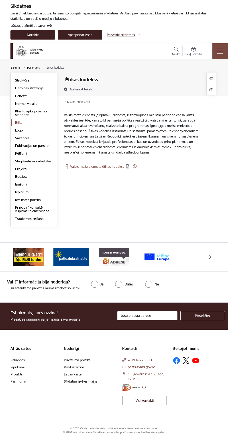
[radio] (97, 284)
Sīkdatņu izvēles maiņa (81, 381)
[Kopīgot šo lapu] (211, 89)
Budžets (21, 176)
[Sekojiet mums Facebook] (176, 360)
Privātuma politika (77, 360)
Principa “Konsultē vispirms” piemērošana (32, 209)
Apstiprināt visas (80, 35)
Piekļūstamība (74, 367)
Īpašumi (21, 184)
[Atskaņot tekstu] (81, 89)
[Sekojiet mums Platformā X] (186, 360)
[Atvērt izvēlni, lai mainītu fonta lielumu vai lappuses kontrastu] (193, 51)
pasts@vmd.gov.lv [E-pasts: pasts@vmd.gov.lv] (141, 367)
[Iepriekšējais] (17, 257)
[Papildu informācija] (134, 166)
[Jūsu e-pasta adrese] (147, 315)
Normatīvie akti (26, 104)
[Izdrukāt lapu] (211, 78)
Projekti (20, 169)
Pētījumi (21, 153)
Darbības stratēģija (29, 88)
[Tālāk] (210, 257)
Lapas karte (72, 374)
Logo (19, 130)
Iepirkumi (22, 192)
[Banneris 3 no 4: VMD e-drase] (114, 257)
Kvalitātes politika (28, 200)
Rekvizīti (21, 96)
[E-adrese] (131, 387)
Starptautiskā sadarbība (33, 161)
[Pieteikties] (202, 315)
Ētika (18, 122)
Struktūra (22, 80)
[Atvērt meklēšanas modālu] (176, 51)
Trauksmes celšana (29, 219)
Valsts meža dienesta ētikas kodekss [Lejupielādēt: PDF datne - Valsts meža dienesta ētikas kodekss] (97, 166)
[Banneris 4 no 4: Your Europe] (157, 257)
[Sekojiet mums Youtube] (195, 360)
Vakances (22, 138)
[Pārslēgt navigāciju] (220, 51)
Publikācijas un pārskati (32, 146)
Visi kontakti (145, 400)
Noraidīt (33, 35)
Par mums (18, 381)
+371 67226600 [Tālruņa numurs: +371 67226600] (140, 360)
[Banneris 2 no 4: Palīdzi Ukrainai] (71, 257)
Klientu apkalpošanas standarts (31, 113)
